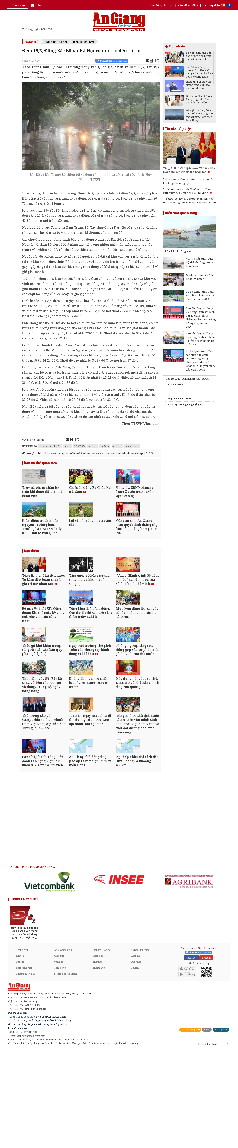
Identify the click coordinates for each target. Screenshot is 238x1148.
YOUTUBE (206, 1056)
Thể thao (97, 1060)
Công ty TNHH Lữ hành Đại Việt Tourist (187, 378)
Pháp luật (136, 1054)
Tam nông (60, 1066)
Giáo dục (59, 1054)
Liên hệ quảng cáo (161, 5)
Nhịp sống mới (24, 1066)
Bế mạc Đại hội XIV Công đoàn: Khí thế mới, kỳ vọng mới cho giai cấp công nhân (189, 200)
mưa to (67, 446)
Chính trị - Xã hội (56, 41)
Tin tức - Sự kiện (178, 129)
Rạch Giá (92, 446)
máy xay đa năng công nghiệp (184, 404)
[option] (50, 980)
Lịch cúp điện (211, 5)
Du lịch (135, 1066)
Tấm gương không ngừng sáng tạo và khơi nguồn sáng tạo (188, 181)
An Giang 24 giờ (63, 1048)
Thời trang (98, 1066)
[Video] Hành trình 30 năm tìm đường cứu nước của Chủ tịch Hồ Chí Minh (188, 190)
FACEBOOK (191, 1056)
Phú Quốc (105, 446)
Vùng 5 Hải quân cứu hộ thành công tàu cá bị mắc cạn (199, 262)
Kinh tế (20, 1054)
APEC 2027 (79, 446)
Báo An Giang (132, 446)
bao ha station (183, 398)
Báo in (207, 1128)
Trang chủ (31, 41)
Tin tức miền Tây (25, 1072)
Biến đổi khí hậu (83, 41)
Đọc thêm (31, 579)
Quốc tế (20, 1060)
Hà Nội (58, 446)
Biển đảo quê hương (181, 213)
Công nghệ (98, 1054)
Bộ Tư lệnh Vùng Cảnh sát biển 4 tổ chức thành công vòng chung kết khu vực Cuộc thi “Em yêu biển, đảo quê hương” (200, 360)
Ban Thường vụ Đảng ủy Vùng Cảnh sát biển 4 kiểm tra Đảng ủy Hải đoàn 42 (200, 338)
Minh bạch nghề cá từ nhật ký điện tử (200, 276)
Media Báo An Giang (65, 1072)
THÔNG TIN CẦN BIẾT (24, 998)
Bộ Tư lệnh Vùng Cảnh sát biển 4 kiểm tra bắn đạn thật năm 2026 (201, 295)
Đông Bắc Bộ (45, 446)
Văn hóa (58, 1060)
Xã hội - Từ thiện (140, 1048)
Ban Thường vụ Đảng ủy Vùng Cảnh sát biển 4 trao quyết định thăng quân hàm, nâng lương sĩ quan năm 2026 (201, 317)
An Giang (117, 446)
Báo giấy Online (188, 5)
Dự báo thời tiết (174, 384)
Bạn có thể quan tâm (40, 467)
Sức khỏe (136, 1060)
